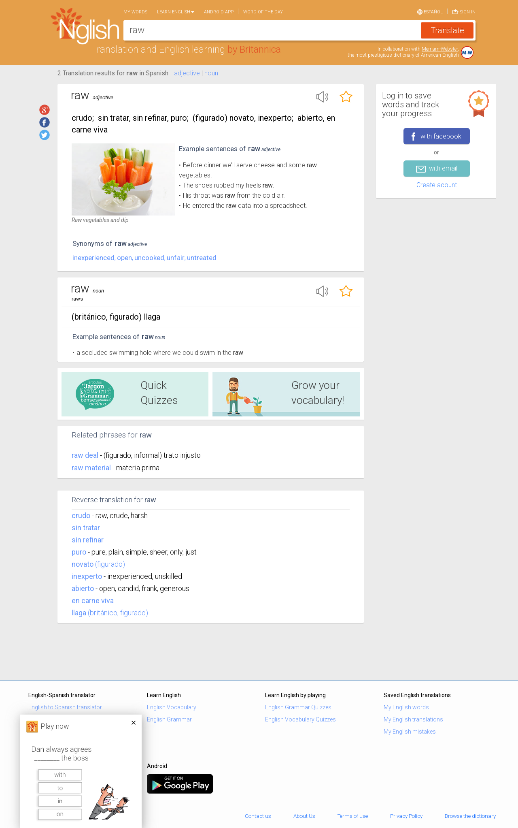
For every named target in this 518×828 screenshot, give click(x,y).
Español (430, 11)
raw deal (86, 455)
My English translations (413, 719)
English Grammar (169, 719)
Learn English (175, 12)
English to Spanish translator (65, 707)
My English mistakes (410, 731)
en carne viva (93, 600)
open (124, 258)
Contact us (258, 816)
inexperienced (93, 258)
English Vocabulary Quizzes (300, 719)
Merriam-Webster (440, 49)
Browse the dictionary (470, 816)
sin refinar (88, 540)
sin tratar (86, 527)
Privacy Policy (406, 816)
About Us (304, 816)
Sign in (464, 11)
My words (135, 12)
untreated (202, 258)
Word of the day (263, 12)
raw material (92, 467)
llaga (79, 612)
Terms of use (353, 816)
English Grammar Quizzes (298, 707)
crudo (81, 515)
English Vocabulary (171, 707)
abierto (83, 588)
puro (79, 552)
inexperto (87, 576)
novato (82, 564)
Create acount (436, 185)
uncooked (149, 258)
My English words (406, 707)
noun (211, 73)
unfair (176, 258)
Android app (219, 12)
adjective (187, 73)
